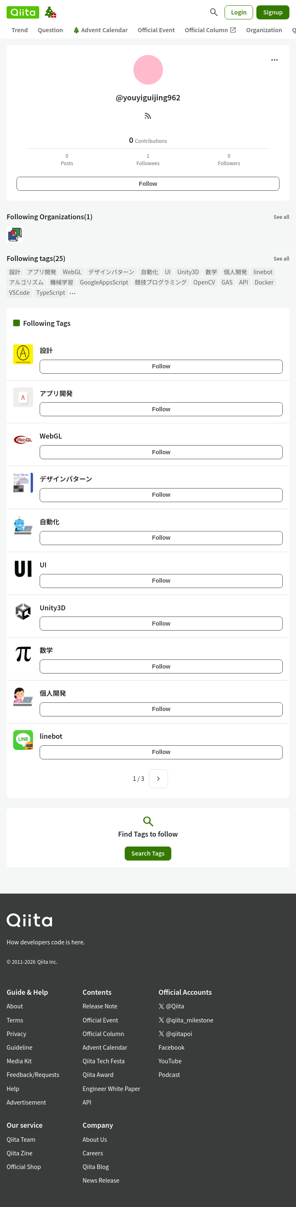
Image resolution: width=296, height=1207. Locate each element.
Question (50, 30)
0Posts (67, 159)
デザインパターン (111, 272)
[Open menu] (274, 60)
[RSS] (148, 116)
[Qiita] (23, 12)
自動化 (149, 272)
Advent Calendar (100, 30)
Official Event (156, 30)
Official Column (211, 30)
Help (13, 1088)
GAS (227, 282)
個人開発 (235, 272)
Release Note (100, 1006)
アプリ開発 (41, 272)
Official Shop (24, 1166)
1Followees (147, 159)
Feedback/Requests (33, 1074)
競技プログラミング (161, 282)
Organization (264, 30)
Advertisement (26, 1102)
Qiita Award (98, 1074)
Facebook (172, 1047)
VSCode (19, 292)
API (243, 282)
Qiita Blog (96, 1166)
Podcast (169, 1074)
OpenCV (204, 282)
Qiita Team (21, 1139)
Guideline (20, 1047)
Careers (93, 1153)
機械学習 (61, 282)
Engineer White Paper (111, 1088)
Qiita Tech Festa (104, 1061)
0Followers (229, 159)
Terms (15, 1020)
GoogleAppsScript (104, 282)
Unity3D (188, 272)
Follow (148, 183)
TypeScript (50, 292)
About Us (95, 1139)
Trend (20, 30)
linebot (262, 272)
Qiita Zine (20, 1153)
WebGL (72, 272)
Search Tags (147, 853)
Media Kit (19, 1061)
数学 (211, 272)
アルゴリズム (26, 282)
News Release (101, 1180)
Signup (273, 12)
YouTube (170, 1061)
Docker (264, 282)
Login (239, 12)
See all (281, 216)
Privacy (16, 1033)
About (15, 1006)
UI (167, 272)
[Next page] (158, 778)
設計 (15, 272)
